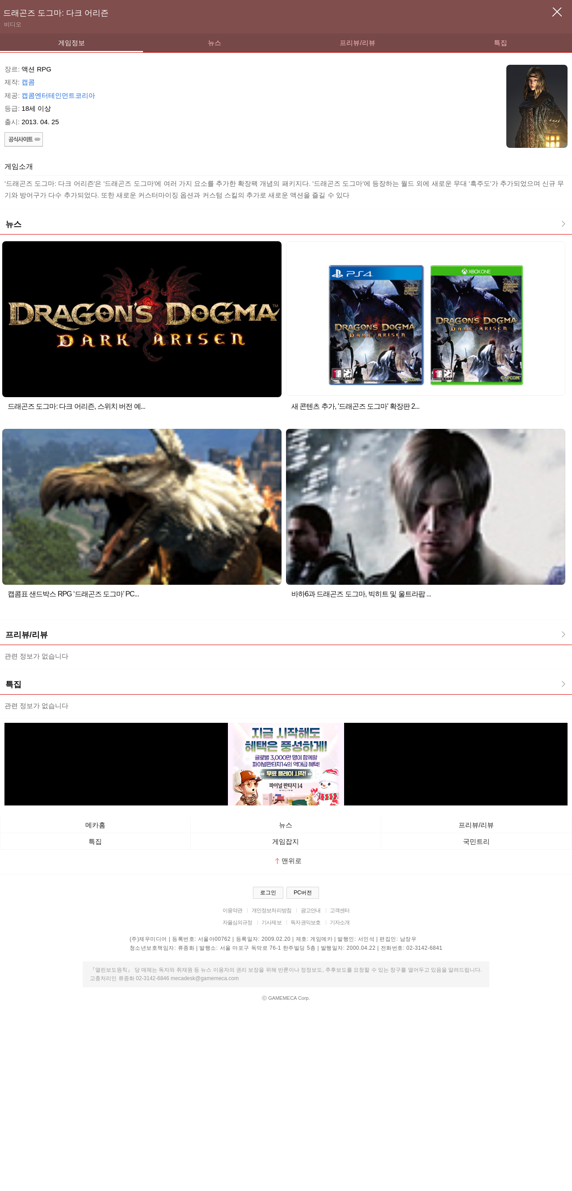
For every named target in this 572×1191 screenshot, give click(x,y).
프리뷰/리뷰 (357, 42)
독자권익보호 (305, 922)
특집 (500, 42)
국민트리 (476, 841)
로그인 (268, 892)
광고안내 (311, 910)
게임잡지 (285, 841)
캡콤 (28, 82)
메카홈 (95, 825)
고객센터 (340, 910)
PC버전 (303, 892)
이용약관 (233, 910)
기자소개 (340, 922)
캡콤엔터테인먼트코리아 (58, 95)
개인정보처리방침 (271, 910)
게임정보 (71, 42)
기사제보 (271, 922)
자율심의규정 (237, 922)
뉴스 (214, 42)
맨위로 (288, 860)
